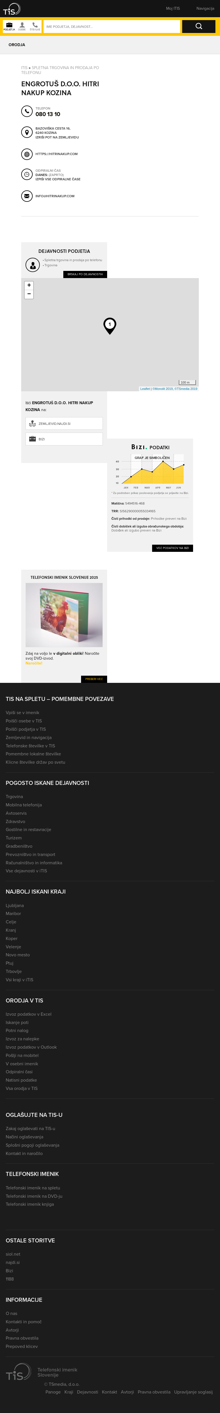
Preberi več (94, 679)
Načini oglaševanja (24, 1136)
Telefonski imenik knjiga (30, 1204)
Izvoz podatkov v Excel (29, 1014)
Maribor (13, 913)
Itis (24, 68)
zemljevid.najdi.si (54, 423)
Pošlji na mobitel (22, 1055)
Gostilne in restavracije (28, 829)
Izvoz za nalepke (22, 1038)
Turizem (14, 837)
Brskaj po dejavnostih (85, 274)
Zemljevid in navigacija (29, 737)
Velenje (13, 946)
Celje (11, 921)
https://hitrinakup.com (57, 154)
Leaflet (145, 388)
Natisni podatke (21, 1080)
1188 (10, 1279)
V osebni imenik (22, 1063)
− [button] (29, 294)
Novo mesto (18, 954)
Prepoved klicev (22, 1346)
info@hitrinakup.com (55, 196)
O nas (11, 1313)
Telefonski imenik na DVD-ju (34, 1196)
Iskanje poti (17, 1022)
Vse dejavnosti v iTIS (26, 870)
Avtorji (12, 1330)
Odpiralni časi (19, 1071)
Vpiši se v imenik (22, 712)
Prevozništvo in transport (30, 854)
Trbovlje (14, 971)
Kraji (68, 1392)
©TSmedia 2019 (185, 388)
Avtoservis (16, 813)
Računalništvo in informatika (34, 862)
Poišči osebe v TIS (24, 721)
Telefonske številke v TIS (30, 745)
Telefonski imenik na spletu (33, 1188)
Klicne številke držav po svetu (35, 762)
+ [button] (29, 286)
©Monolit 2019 (162, 388)
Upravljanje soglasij (193, 1392)
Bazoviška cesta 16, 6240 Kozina (53, 130)
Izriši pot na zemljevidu (57, 137)
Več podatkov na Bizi (172, 548)
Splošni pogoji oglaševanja (32, 1145)
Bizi (42, 439)
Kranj (11, 930)
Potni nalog (17, 1030)
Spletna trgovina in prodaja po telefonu (60, 70)
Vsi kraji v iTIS (19, 979)
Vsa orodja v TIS (22, 1088)
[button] (16, 8)
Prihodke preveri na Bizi (169, 518)
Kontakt (109, 1392)
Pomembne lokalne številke (33, 754)
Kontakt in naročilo (24, 1153)
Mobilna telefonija (24, 805)
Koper (11, 938)
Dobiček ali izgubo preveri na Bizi (136, 530)
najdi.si (13, 1262)
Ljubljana (15, 905)
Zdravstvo (15, 821)
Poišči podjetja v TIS (26, 729)
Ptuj (9, 963)
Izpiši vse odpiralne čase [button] (58, 179)
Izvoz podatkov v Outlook (31, 1047)
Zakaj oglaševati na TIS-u (30, 1128)
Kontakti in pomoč (24, 1321)
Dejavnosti (87, 1392)
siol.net (13, 1254)
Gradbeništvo (19, 846)
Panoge (53, 1392)
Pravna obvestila (22, 1338)
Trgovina (50, 265)
